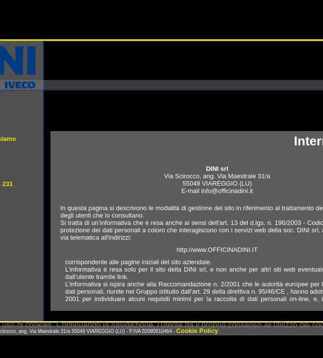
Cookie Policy (197, 330)
